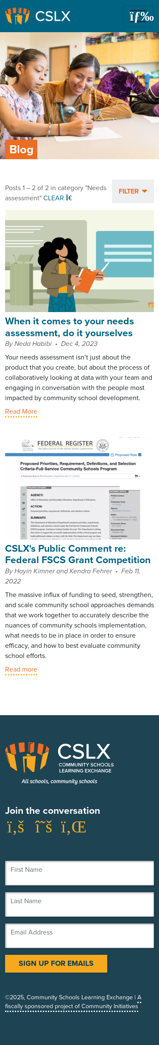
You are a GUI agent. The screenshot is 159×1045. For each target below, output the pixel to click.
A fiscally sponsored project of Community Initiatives (73, 1001)
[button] (133, 191)
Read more (21, 669)
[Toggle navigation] (138, 16)
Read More (21, 411)
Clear (58, 198)
